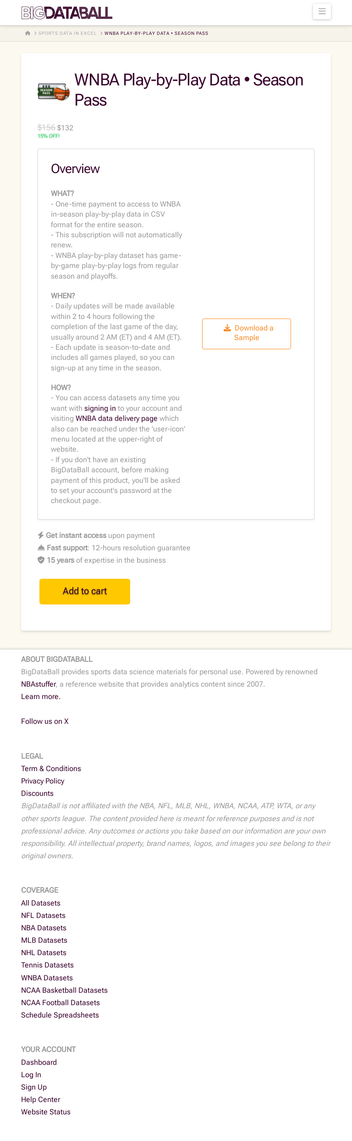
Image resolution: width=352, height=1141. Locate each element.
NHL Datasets (43, 952)
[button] (322, 11)
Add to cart (85, 590)
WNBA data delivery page (117, 418)
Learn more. (41, 696)
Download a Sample (249, 333)
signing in (100, 408)
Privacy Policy (42, 781)
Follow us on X (45, 721)
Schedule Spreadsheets (60, 1015)
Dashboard (39, 1062)
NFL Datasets (43, 915)
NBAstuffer (38, 684)
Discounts (37, 793)
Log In (31, 1074)
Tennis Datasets (47, 965)
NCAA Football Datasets (60, 1002)
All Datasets (40, 903)
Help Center (40, 1099)
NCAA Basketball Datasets (64, 990)
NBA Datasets (43, 927)
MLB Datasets (44, 940)
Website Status (46, 1111)
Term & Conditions (51, 768)
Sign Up (34, 1087)
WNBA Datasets (47, 977)
